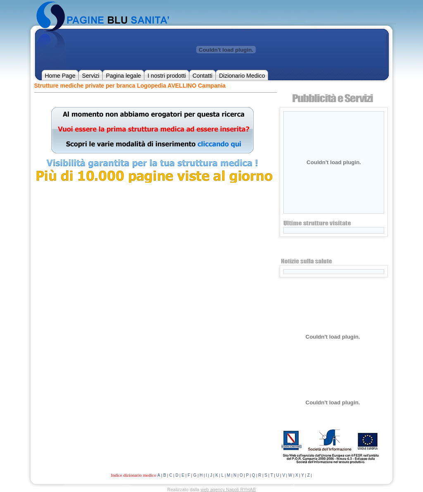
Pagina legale (123, 75)
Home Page (60, 75)
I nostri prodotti (166, 75)
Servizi (90, 75)
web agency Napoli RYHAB (228, 489)
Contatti (202, 75)
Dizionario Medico (242, 75)
